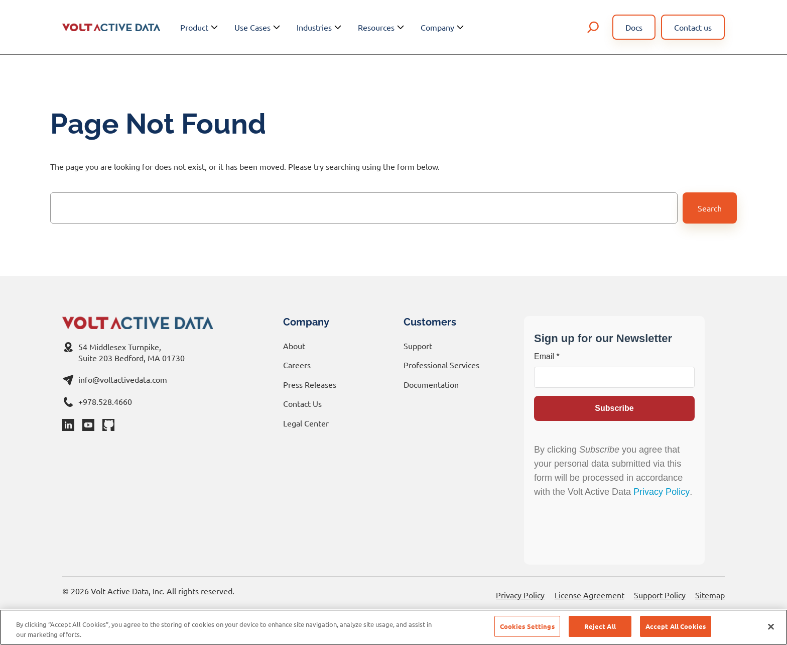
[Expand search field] (593, 27)
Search (710, 208)
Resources (382, 27)
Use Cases (258, 27)
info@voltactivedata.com (122, 379)
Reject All (600, 626)
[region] (393, 627)
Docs (633, 27)
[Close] (771, 626)
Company (443, 27)
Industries (320, 27)
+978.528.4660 (105, 401)
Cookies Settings (527, 626)
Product (200, 27)
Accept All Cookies (675, 626)
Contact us (693, 27)
